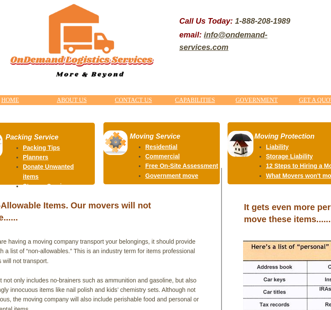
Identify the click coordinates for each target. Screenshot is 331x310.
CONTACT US (133, 100)
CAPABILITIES (195, 100)
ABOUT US (72, 100)
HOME (10, 100)
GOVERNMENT (257, 100)
